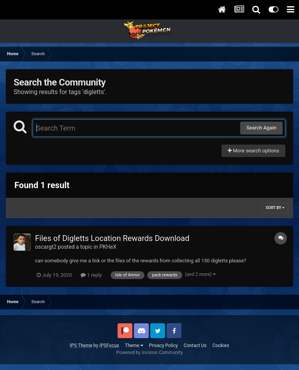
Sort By (275, 208)
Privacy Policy (163, 345)
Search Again (261, 128)
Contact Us (195, 345)
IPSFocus (109, 345)
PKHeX (107, 247)
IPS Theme (81, 345)
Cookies (221, 345)
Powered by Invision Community (149, 352)
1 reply (91, 275)
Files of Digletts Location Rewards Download (112, 238)
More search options (253, 151)
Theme (134, 345)
